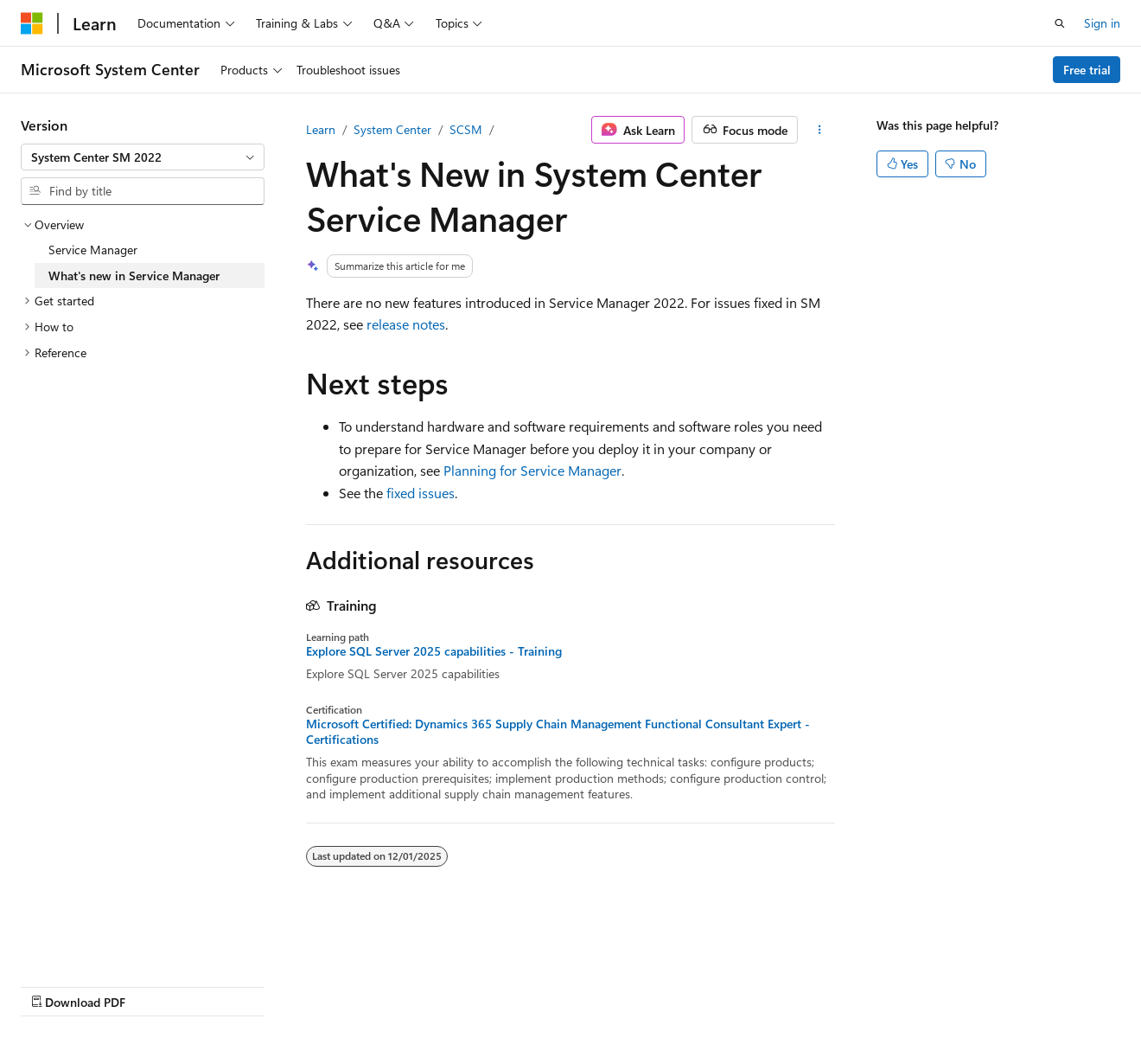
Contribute (309, 985)
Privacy (378, 985)
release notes (406, 324)
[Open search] (1059, 23)
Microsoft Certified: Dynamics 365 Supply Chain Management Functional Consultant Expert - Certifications (558, 731)
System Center (392, 129)
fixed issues (420, 493)
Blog (235, 985)
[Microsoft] (32, 23)
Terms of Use (464, 985)
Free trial (1087, 69)
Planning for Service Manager (532, 470)
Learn (320, 129)
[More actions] (820, 130)
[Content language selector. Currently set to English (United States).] (100, 944)
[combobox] (143, 157)
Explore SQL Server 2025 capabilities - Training (434, 651)
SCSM (465, 129)
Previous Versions (157, 985)
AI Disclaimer (55, 985)
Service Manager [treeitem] (92, 249)
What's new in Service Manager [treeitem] (134, 275)
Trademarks (549, 985)
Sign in (1102, 23)
